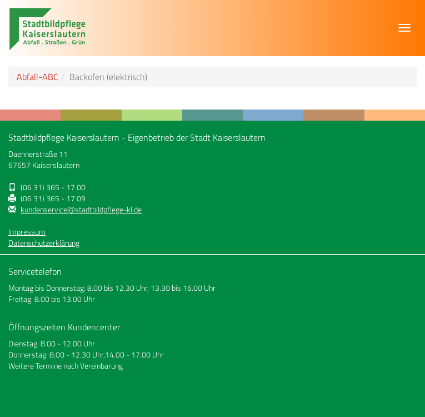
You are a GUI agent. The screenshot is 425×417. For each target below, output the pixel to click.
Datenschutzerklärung (43, 243)
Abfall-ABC (37, 76)
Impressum (27, 231)
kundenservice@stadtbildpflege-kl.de (81, 209)
